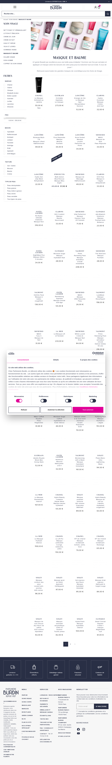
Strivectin (59, 174)
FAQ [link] (41, 728)
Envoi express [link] (54, 695)
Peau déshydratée (13, 185)
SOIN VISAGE (11, 23)
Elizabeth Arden (12, 93)
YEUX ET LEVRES (9, 46)
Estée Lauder (12, 96)
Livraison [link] (43, 695)
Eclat (8, 148)
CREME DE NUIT (9, 40)
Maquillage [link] (26, 705)
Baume (9, 171)
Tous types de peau (14, 199)
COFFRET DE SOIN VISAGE (13, 63)
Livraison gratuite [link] (12, 674)
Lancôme (10, 104)
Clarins (9, 88)
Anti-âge (10, 145)
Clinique (10, 90)
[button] (15, 7)
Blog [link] (24, 719)
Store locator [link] (64, 736)
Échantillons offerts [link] (34, 674)
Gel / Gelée (11, 166)
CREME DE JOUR (9, 36)
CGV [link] (5, 750)
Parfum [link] (24, 695)
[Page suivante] (74, 644)
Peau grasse (11, 188)
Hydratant (10, 132)
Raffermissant (12, 134)
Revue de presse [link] (64, 733)
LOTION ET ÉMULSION (11, 33)
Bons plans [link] (26, 712)
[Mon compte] (95, 7)
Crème (9, 174)
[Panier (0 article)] (99, 7)
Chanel (9, 85)
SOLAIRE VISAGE (9, 57)
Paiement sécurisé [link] (77, 674)
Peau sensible (12, 196)
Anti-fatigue (11, 154)
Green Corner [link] (27, 715)
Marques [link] (25, 709)
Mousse (10, 168)
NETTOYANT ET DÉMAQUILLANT (15, 30)
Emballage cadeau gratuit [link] (56, 674)
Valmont (80, 251)
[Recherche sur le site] (56, 13)
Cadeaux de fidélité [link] (99, 674)
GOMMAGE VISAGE (10, 50)
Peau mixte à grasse (14, 191)
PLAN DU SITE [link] (26, 722)
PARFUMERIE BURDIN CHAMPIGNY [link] (62, 720)
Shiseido (10, 107)
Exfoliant (10, 137)
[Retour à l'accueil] (56, 7)
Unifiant (10, 140)
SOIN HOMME (8, 60)
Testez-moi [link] (44, 719)
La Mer (9, 101)
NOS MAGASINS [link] (65, 689)
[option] (69, 36)
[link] (78, 729)
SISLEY (80, 414)
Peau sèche (11, 194)
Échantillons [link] (45, 715)
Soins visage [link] (27, 698)
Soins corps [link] (27, 702)
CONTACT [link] (43, 734)
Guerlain (10, 98)
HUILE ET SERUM (9, 43)
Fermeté (10, 143)
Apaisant (10, 151)
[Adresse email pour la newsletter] (92, 706)
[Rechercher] (107, 13)
